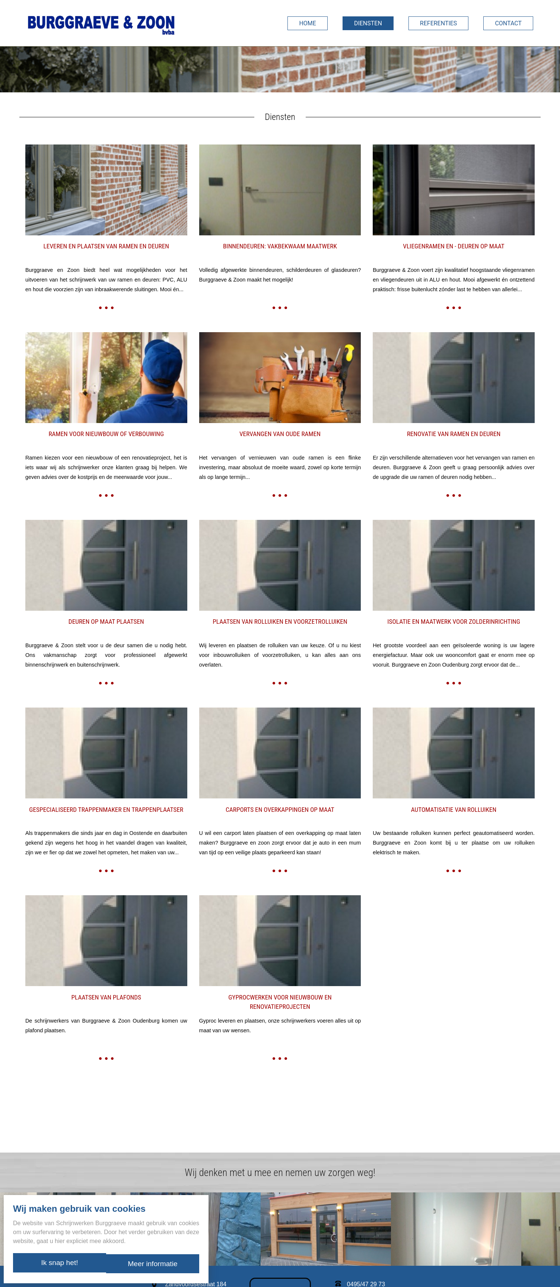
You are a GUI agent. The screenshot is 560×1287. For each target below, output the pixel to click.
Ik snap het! (57, 1264)
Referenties (438, 23)
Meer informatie (154, 1264)
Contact (508, 23)
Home (307, 23)
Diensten (368, 23)
